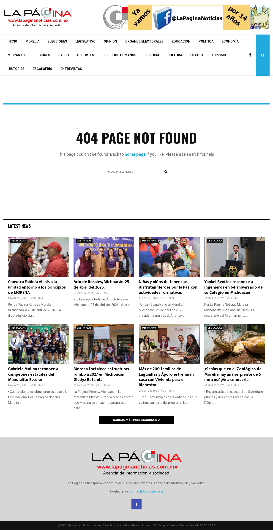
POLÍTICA (206, 41)
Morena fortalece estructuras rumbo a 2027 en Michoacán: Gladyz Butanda (101, 374)
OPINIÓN (110, 41)
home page (135, 154)
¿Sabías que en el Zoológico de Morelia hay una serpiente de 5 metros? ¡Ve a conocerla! (233, 374)
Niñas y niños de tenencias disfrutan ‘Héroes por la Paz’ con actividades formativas (168, 287)
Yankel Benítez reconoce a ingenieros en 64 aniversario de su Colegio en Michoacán (233, 287)
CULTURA (174, 55)
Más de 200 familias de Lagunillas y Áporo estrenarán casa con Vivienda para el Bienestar (166, 377)
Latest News (19, 226)
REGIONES (42, 55)
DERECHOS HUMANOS (119, 55)
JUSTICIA (152, 55)
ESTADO (196, 55)
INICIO (12, 41)
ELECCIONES (57, 41)
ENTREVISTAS (71, 69)
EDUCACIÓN (181, 41)
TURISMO (218, 55)
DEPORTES (85, 55)
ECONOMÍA (230, 41)
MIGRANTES (17, 55)
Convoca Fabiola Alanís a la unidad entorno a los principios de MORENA (37, 287)
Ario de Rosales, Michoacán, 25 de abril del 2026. (101, 284)
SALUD (63, 55)
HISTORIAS (16, 69)
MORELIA (32, 41)
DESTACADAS (18, 240)
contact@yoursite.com (146, 491)
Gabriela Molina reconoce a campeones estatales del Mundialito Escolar (33, 374)
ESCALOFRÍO (42, 69)
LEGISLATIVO (85, 41)
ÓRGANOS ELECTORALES (144, 41)
